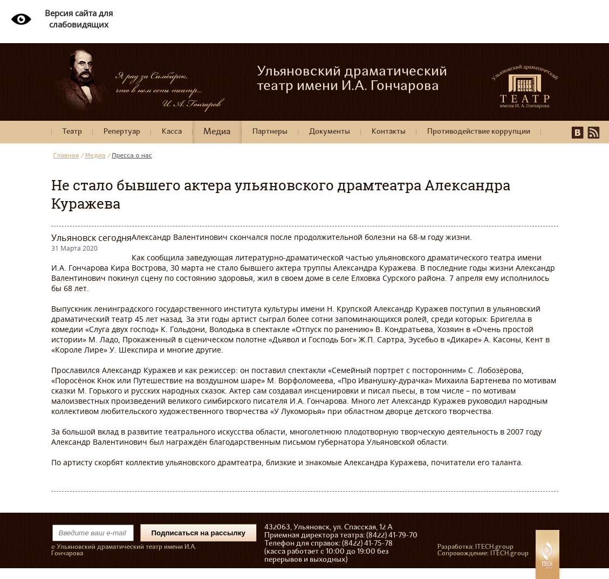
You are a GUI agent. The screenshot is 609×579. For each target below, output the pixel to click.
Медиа (217, 132)
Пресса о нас (132, 155)
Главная (66, 155)
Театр (72, 132)
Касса (172, 132)
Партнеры (270, 132)
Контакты (389, 132)
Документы (329, 132)
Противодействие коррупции (478, 132)
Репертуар (122, 132)
